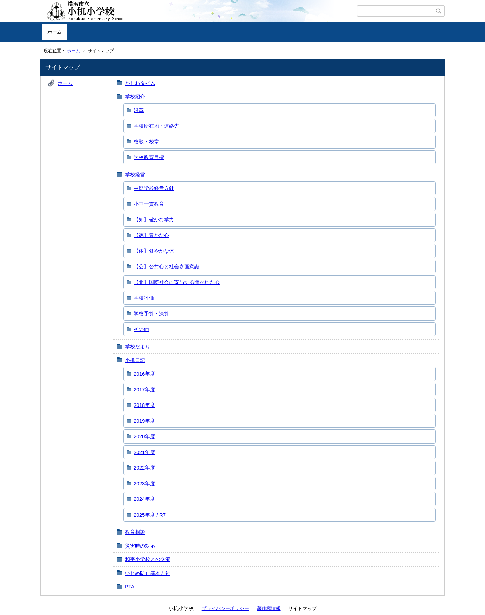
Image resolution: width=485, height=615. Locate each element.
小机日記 (135, 360)
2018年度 (144, 405)
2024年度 (144, 499)
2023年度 (144, 483)
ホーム (54, 32)
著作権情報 (269, 608)
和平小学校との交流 (147, 559)
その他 (141, 329)
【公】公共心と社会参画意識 (166, 266)
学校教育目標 (149, 157)
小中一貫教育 (149, 204)
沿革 (139, 110)
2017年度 (144, 389)
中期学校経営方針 (154, 188)
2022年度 (144, 468)
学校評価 (144, 298)
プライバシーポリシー (225, 608)
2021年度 (144, 452)
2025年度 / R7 (150, 515)
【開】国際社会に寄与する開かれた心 (177, 282)
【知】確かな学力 (154, 219)
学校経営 (135, 174)
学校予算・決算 (151, 313)
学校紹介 (135, 96)
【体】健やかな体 (154, 251)
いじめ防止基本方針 (147, 573)
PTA (129, 586)
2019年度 (144, 421)
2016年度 (144, 374)
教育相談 (135, 532)
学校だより (137, 346)
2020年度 (144, 436)
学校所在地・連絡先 (156, 126)
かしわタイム (140, 83)
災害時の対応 (140, 546)
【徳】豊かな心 (151, 235)
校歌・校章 (146, 141)
